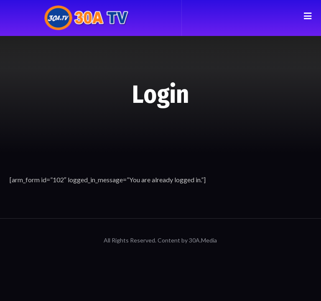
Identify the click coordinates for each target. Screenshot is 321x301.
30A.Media (203, 240)
